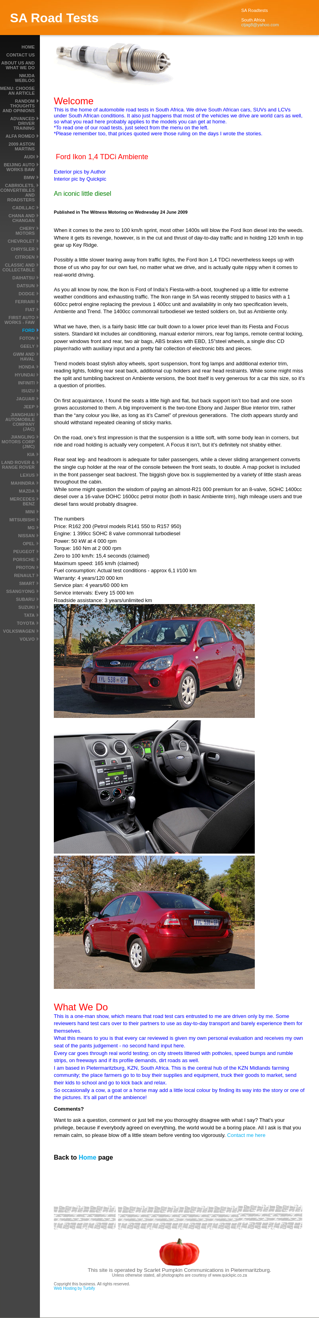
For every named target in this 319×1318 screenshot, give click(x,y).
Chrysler (23, 249)
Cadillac (23, 207)
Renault (24, 575)
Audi (29, 156)
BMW (29, 177)
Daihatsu (23, 277)
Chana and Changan (21, 218)
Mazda (27, 491)
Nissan (26, 535)
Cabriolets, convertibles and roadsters (17, 192)
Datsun (26, 285)
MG (31, 527)
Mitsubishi (22, 519)
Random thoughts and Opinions (18, 106)
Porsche (24, 559)
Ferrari (25, 301)
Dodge (27, 293)
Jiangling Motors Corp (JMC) (18, 442)
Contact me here (246, 1135)
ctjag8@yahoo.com (260, 24)
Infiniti (26, 382)
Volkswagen (19, 631)
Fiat (30, 309)
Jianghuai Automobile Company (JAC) (20, 421)
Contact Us (20, 55)
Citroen (25, 257)
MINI (30, 511)
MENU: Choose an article (17, 91)
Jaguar (25, 398)
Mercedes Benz (22, 501)
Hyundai (25, 374)
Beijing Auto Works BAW (19, 167)
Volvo (27, 639)
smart (27, 583)
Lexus (27, 475)
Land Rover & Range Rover (18, 465)
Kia (31, 454)
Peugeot (24, 551)
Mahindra (23, 483)
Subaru (25, 599)
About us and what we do (18, 65)
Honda (27, 367)
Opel (29, 543)
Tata (29, 615)
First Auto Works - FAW (19, 320)
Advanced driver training (22, 123)
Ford (28, 330)
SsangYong (20, 591)
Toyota (26, 623)
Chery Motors (25, 231)
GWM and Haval (24, 356)
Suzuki (26, 607)
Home (28, 47)
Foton (27, 338)
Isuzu (28, 390)
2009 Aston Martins (22, 146)
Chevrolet (21, 241)
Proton (25, 567)
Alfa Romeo (20, 136)
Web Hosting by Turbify (74, 1288)
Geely (27, 346)
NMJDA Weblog (25, 78)
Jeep (29, 406)
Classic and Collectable (18, 267)
